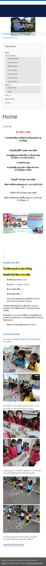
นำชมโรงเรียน (12, 74)
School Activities (11, 334)
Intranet (7, 103)
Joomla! (3, 563)
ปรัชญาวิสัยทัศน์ (13, 59)
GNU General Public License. (34, 563)
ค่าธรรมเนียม (12, 70)
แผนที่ (9, 92)
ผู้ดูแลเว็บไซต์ (9, 99)
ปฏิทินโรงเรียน (12, 66)
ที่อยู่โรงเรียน (11, 88)
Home (7, 53)
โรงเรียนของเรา (12, 62)
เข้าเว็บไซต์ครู (12, 82)
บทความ (8, 95)
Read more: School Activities (14, 545)
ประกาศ (7, 126)
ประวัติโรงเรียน (12, 78)
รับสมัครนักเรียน (11, 262)
